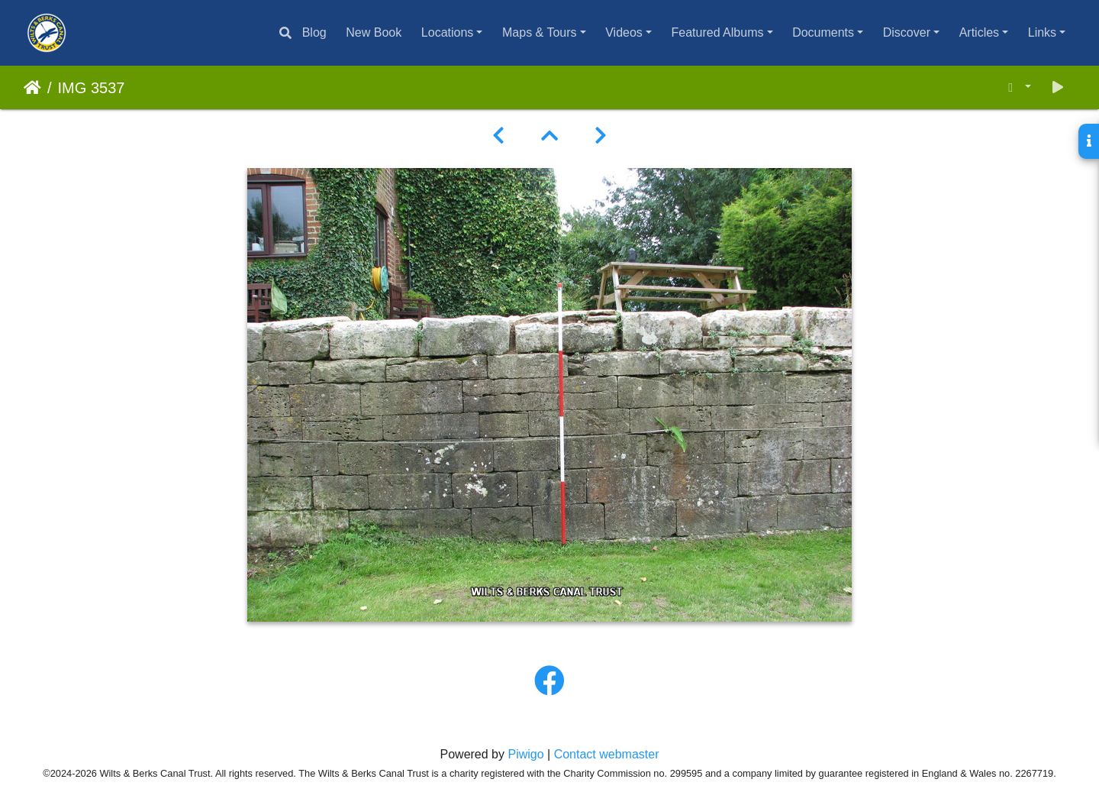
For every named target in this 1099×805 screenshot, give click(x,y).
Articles (979, 32)
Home (32, 87)
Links (1042, 32)
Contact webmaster (606, 754)
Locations (447, 32)
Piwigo (525, 754)
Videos (624, 32)
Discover (906, 32)
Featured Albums (718, 32)
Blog (314, 32)
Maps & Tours (539, 32)
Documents (823, 32)
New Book (373, 32)
